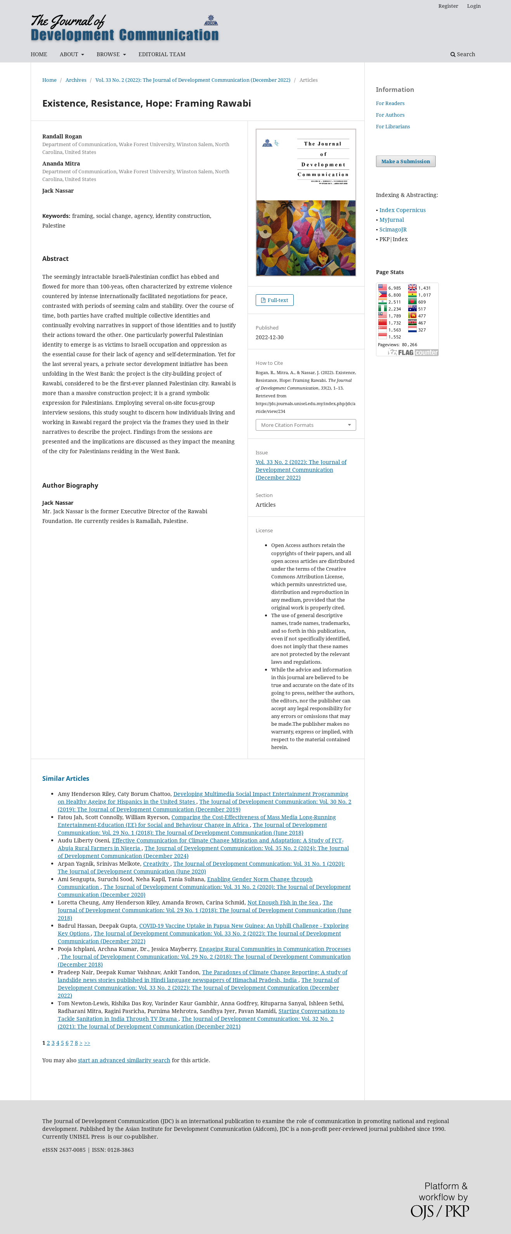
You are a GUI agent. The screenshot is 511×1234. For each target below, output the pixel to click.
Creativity (156, 863)
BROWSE (109, 54)
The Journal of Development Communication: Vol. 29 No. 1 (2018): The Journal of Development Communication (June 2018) (192, 828)
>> (87, 1042)
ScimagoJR (393, 229)
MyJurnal (391, 219)
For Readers (390, 103)
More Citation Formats (287, 424)
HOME (39, 54)
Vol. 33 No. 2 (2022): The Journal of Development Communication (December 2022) (193, 79)
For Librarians (393, 126)
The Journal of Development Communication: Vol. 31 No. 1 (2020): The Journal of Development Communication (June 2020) (201, 867)
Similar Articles (65, 778)
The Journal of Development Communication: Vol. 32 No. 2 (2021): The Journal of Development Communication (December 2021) (196, 1022)
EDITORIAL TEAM (162, 54)
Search (462, 54)
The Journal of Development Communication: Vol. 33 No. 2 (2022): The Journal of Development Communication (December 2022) (198, 987)
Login (474, 5)
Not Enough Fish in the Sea (284, 902)
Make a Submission (405, 161)
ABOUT (70, 54)
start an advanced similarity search (124, 1060)
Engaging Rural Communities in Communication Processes (275, 949)
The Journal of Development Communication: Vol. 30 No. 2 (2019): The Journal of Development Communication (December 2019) (205, 805)
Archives (76, 79)
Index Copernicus (402, 210)
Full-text (277, 300)
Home (49, 79)
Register (448, 5)
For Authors (390, 114)
